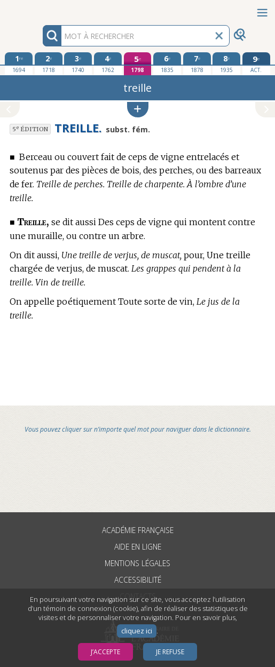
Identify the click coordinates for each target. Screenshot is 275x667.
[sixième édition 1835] (167, 63)
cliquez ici (136, 631)
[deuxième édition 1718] (48, 63)
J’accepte (105, 651)
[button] (137, 109)
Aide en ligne (137, 547)
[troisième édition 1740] (78, 63)
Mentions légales (137, 563)
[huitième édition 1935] (226, 63)
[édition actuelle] (256, 63)
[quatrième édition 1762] (108, 63)
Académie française (138, 530)
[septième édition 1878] (197, 63)
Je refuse (170, 651)
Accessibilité (137, 580)
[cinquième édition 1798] (138, 63)
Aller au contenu (41, 9)
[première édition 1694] (19, 63)
